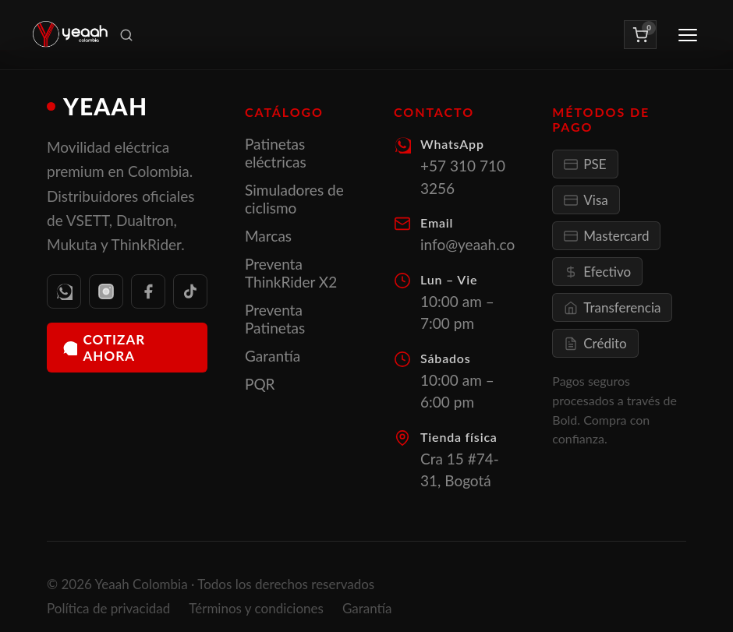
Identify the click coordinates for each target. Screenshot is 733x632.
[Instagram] (106, 291)
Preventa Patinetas (275, 319)
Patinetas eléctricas (275, 153)
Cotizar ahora (103, 347)
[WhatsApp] (64, 291)
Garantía (272, 356)
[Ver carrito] (640, 34)
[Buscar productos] (126, 35)
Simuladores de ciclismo (294, 199)
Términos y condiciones (256, 608)
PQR (260, 384)
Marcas (268, 236)
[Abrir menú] (687, 35)
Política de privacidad (108, 608)
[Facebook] (148, 291)
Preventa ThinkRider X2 (291, 273)
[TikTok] (190, 291)
